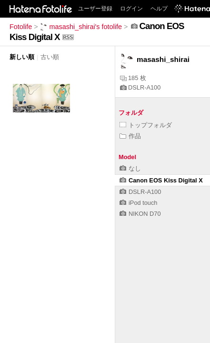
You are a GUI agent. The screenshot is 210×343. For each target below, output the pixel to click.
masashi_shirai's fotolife (81, 26)
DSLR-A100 (140, 87)
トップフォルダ (146, 125)
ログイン (131, 8)
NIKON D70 (140, 213)
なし (130, 168)
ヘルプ (159, 8)
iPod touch (138, 202)
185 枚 (133, 77)
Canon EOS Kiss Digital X (161, 180)
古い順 (49, 57)
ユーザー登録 (95, 8)
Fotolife (21, 26)
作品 (130, 136)
